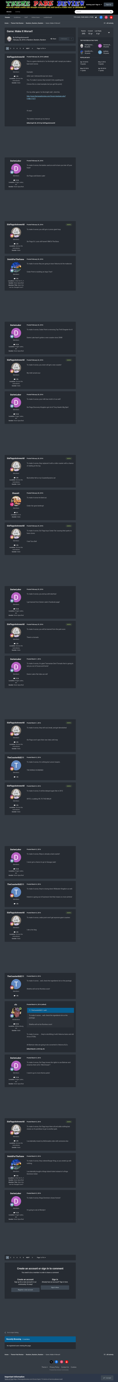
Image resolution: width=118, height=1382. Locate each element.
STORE (91, 17)
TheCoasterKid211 (15, 757)
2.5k (16, 76)
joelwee (105, 51)
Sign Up (108, 4)
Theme (45, 1367)
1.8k (16, 777)
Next (28, 48)
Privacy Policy (54, 1367)
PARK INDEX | (85, 17)
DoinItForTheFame (15, 259)
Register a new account (25, 1290)
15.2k (16, 180)
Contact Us (65, 1367)
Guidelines (17, 17)
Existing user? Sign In (94, 4)
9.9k (16, 278)
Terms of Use (9, 1379)
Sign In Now (55, 1287)
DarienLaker (15, 161)
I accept (107, 1378)
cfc (15, 1004)
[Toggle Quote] (30, 1010)
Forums (7, 17)
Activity (17, 12)
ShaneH (15, 493)
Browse (9, 13)
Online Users (36, 17)
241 (16, 512)
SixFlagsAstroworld (22, 37)
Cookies (73, 1367)
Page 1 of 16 (41, 48)
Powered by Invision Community (59, 1370)
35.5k (16, 1024)
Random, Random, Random (36, 40)
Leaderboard (48, 17)
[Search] (86, 12)
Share (53, 39)
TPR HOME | (77, 17)
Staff (26, 17)
